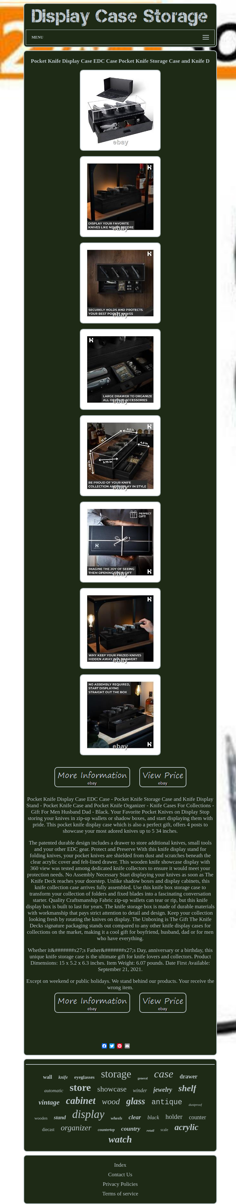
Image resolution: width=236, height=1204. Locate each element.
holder (174, 1117)
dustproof (195, 1104)
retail (150, 1130)
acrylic (186, 1127)
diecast (48, 1129)
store (80, 1087)
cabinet (80, 1100)
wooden (40, 1118)
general (143, 1078)
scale (164, 1130)
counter (197, 1117)
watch (120, 1139)
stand (60, 1117)
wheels (116, 1118)
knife (63, 1077)
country (130, 1128)
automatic (53, 1090)
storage (116, 1074)
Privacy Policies (120, 1184)
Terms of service (120, 1194)
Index (120, 1165)
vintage (48, 1102)
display (88, 1114)
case (163, 1074)
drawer (189, 1076)
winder (140, 1090)
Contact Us (120, 1174)
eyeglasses (84, 1077)
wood (111, 1101)
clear (134, 1117)
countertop (106, 1130)
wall (47, 1077)
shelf (187, 1088)
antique (166, 1102)
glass (135, 1101)
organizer (76, 1127)
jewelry (162, 1089)
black (153, 1117)
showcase (112, 1089)
